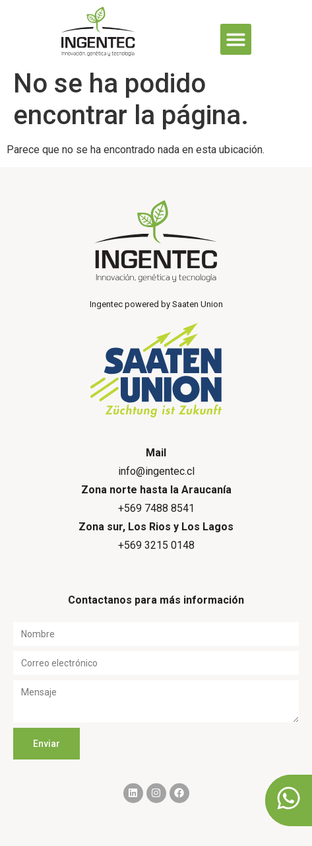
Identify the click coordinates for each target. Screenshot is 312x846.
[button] (235, 39)
